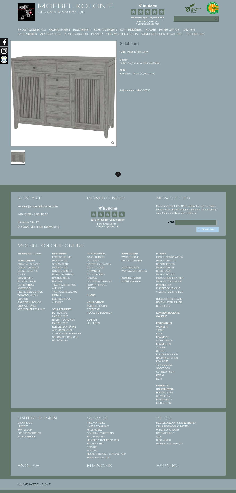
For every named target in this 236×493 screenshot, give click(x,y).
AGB (158, 436)
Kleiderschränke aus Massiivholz (64, 328)
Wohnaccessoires (134, 271)
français (99, 465)
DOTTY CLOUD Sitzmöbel (95, 269)
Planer (97, 34)
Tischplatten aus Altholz (64, 286)
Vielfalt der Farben (169, 291)
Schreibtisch (165, 371)
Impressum (25, 429)
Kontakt (92, 450)
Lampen (189, 29)
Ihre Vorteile (96, 422)
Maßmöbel (94, 429)
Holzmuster (95, 443)
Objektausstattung (100, 433)
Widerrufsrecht (167, 429)
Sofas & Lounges (29, 264)
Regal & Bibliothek (30, 291)
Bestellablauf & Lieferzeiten (176, 422)
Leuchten (93, 323)
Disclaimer (163, 440)
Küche (151, 29)
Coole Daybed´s (28, 267)
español (168, 465)
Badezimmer (27, 34)
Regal (160, 375)
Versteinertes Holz (31, 309)
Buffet (161, 351)
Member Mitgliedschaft (103, 440)
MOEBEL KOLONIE (75, 6)
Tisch (160, 330)
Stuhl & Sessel (62, 271)
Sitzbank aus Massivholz (61, 266)
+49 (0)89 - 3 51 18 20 (33, 214)
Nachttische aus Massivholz (63, 321)
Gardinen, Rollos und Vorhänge (29, 304)
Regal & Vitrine (132, 260)
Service (92, 447)
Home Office (169, 29)
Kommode (162, 337)
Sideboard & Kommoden (26, 286)
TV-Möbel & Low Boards (28, 297)
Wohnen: (162, 326)
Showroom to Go (32, 29)
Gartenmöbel (131, 29)
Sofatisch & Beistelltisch (27, 280)
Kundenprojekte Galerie (162, 34)
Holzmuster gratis (122, 34)
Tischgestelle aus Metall (65, 293)
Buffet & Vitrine (63, 274)
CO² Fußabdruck (29, 433)
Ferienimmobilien (98, 457)
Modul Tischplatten (170, 278)
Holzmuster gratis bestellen (169, 304)
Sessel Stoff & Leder (28, 273)
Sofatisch (163, 368)
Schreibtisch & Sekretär (97, 307)
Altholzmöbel (27, 436)
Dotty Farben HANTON (96, 276)
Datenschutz (165, 433)
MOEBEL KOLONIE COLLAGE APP (106, 454)
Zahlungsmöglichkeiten (173, 426)
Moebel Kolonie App (169, 443)
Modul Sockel (165, 274)
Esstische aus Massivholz (61, 259)
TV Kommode (164, 364)
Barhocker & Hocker (61, 280)
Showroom (25, 422)
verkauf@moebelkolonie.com (38, 206)
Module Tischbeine (169, 281)
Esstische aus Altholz (61, 301)
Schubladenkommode (67, 333)
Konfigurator (76, 34)
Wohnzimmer (59, 29)
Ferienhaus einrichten (164, 401)
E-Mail (171, 221)
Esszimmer (82, 29)
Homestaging (96, 436)
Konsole (162, 361)
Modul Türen (165, 267)
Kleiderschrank (167, 354)
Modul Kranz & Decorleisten (166, 262)
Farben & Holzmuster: (165, 387)
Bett (159, 378)
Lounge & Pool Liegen (97, 286)
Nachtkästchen (167, 357)
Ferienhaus (195, 34)
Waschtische (130, 257)
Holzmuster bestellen (164, 394)
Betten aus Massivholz (60, 314)
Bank (159, 333)
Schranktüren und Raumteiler (65, 339)
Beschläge (163, 271)
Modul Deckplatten (169, 257)
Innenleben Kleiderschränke (168, 286)
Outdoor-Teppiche (99, 281)
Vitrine (161, 347)
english (29, 465)
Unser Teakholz (98, 426)
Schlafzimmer (105, 29)
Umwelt (23, 426)
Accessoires (51, 34)
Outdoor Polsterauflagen (99, 262)
